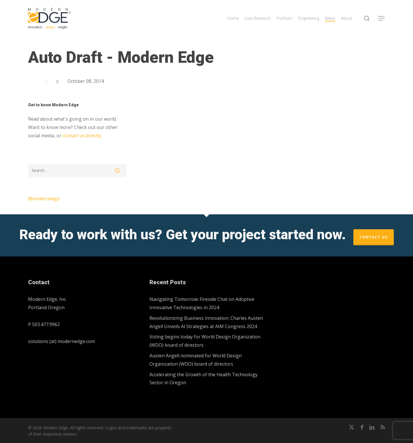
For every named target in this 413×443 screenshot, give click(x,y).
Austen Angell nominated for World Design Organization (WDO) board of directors (195, 359)
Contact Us (373, 237)
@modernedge (44, 198)
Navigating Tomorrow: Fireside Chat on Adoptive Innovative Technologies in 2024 (201, 303)
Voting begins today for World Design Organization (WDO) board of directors (204, 341)
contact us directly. (82, 135)
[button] (381, 18)
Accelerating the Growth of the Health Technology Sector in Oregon (203, 378)
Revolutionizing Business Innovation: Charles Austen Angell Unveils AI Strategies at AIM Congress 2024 (206, 322)
